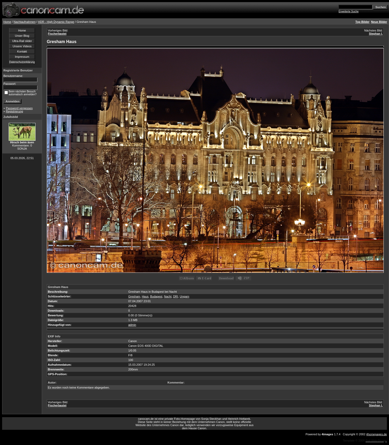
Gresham (134, 296)
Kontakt (22, 51)
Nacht (168, 296)
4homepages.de (376, 434)
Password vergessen (19, 108)
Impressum (22, 56)
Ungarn (184, 296)
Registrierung (14, 111)
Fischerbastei (57, 33)
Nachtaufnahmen (25, 21)
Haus (145, 296)
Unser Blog (22, 35)
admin (132, 324)
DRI (175, 296)
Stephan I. (376, 33)
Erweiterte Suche (349, 11)
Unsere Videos (22, 46)
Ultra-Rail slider (22, 41)
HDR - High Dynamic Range (56, 21)
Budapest (156, 296)
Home (7, 21)
